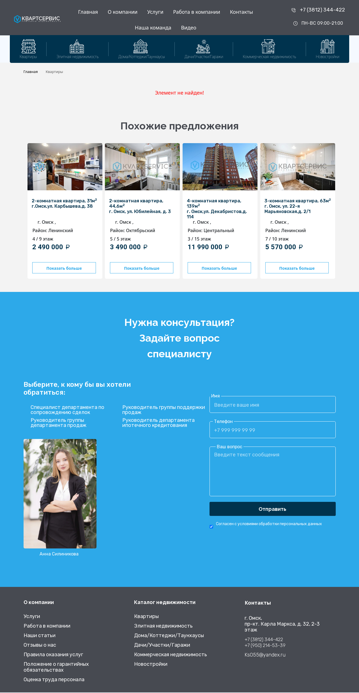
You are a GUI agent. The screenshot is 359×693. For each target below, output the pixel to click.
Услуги (155, 11)
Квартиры (146, 617)
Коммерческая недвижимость (170, 655)
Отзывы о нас (40, 646)
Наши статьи (40, 636)
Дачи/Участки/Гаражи (162, 646)
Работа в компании (196, 11)
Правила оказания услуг (53, 655)
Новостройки (150, 665)
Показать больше (63, 268)
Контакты (241, 11)
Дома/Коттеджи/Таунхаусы (169, 636)
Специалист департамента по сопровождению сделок (67, 411)
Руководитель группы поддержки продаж (163, 411)
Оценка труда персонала (54, 680)
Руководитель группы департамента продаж (58, 423)
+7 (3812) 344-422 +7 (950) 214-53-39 (265, 643)
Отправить (272, 510)
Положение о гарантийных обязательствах (56, 668)
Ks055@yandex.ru (265, 655)
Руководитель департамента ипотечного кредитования (158, 423)
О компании (122, 11)
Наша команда (153, 27)
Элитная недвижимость (163, 627)
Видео (188, 27)
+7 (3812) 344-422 (322, 10)
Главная (88, 11)
